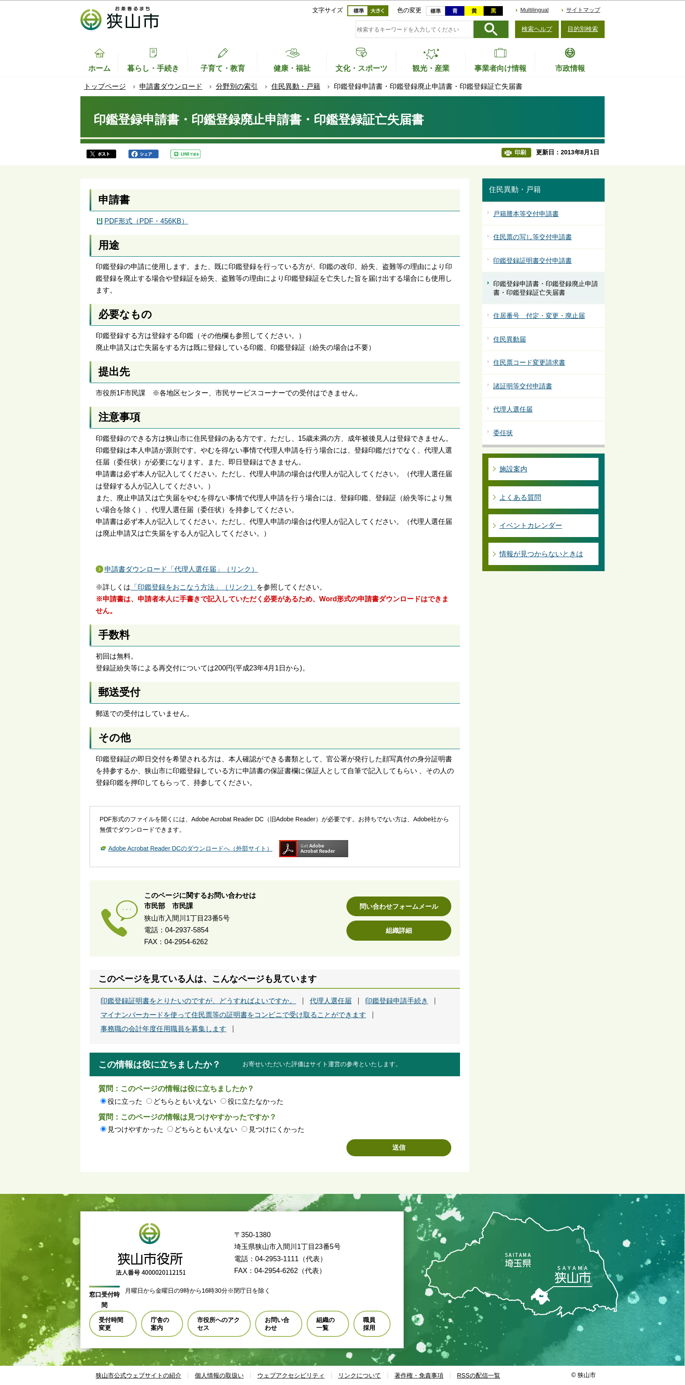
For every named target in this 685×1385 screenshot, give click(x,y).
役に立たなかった (256, 1101)
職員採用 (369, 1323)
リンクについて (359, 1375)
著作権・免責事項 (418, 1375)
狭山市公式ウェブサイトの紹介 (138, 1375)
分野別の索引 (237, 86)
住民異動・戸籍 (295, 86)
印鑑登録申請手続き (396, 1001)
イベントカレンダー (530, 525)
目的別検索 (582, 28)
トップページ (105, 86)
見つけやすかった (135, 1129)
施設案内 (513, 469)
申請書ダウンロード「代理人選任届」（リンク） (181, 569)
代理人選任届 (331, 1001)
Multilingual (534, 10)
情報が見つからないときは (541, 554)
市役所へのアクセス (218, 1323)
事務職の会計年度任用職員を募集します (163, 1029)
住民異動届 (509, 339)
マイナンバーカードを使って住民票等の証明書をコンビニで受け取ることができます (233, 1015)
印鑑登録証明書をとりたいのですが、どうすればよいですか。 (198, 1001)
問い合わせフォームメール (399, 906)
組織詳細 (399, 930)
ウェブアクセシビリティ (291, 1375)
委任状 (503, 432)
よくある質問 (520, 497)
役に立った (124, 1101)
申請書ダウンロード (170, 86)
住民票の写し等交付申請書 (532, 237)
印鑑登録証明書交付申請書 (532, 260)
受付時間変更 (111, 1323)
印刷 (520, 152)
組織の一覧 (325, 1323)
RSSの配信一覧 (478, 1375)
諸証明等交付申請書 (522, 386)
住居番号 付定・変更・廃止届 (539, 315)
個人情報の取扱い (219, 1375)
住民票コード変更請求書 (529, 362)
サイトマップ (583, 10)
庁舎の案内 (160, 1323)
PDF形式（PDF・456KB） (146, 221)
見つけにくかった (276, 1129)
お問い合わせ (277, 1323)
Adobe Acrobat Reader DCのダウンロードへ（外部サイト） (190, 848)
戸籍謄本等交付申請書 (526, 213)
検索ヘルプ (537, 28)
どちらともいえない (184, 1101)
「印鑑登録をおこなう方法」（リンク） (193, 587)
